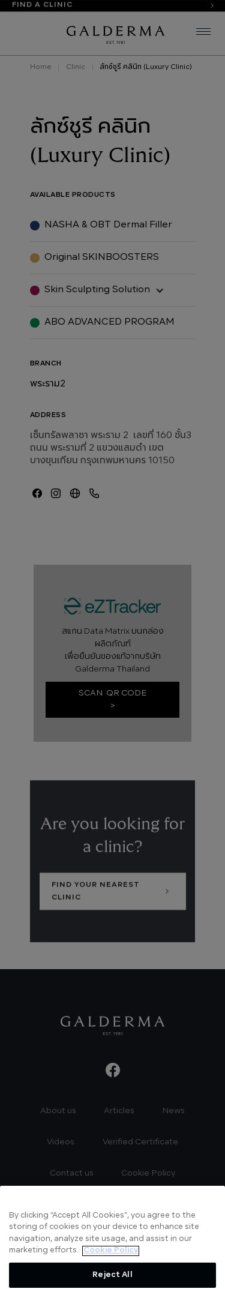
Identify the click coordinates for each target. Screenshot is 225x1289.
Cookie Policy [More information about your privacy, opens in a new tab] (110, 1263)
